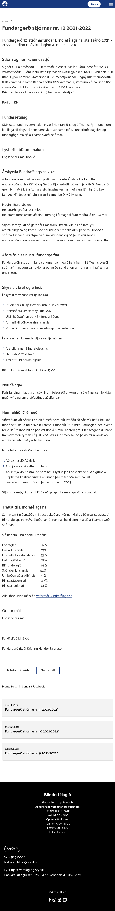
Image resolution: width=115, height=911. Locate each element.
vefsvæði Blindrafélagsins (54, 596)
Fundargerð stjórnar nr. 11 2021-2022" (31, 709)
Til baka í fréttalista (18, 670)
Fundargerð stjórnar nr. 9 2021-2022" (31, 753)
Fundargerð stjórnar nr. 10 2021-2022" (32, 731)
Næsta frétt (48, 670)
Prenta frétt (9, 686)
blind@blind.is (27, 862)
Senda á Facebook (33, 686)
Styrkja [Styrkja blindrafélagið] (94, 4)
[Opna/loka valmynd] (111, 4)
